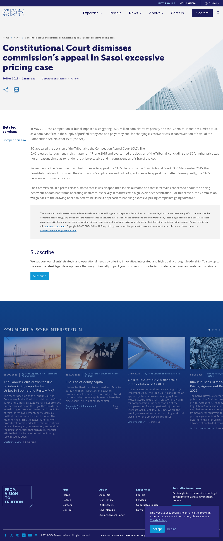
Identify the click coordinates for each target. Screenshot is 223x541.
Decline (171, 529)
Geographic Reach (147, 504)
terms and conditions (55, 226)
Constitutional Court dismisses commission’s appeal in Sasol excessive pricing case (70, 39)
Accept (157, 529)
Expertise (91, 13)
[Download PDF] (16, 91)
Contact (68, 509)
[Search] (218, 13)
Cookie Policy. (158, 520)
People (116, 13)
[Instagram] (18, 535)
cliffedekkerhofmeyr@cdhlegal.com (58, 230)
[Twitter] (12, 535)
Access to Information (111, 535)
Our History (106, 499)
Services (141, 499)
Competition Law (14, 140)
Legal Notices (132, 535)
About (154, 13)
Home (6, 39)
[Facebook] (5, 535)
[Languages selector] (212, 3)
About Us (104, 494)
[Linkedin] (24, 535)
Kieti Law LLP (166, 3)
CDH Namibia (188, 3)
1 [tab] (209, 340)
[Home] (13, 13)
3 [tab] (216, 340)
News (133, 13)
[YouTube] (30, 535)
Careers (177, 13)
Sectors (140, 494)
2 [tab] (213, 340)
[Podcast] (36, 535)
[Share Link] (6, 91)
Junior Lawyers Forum (112, 514)
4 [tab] (219, 340)
